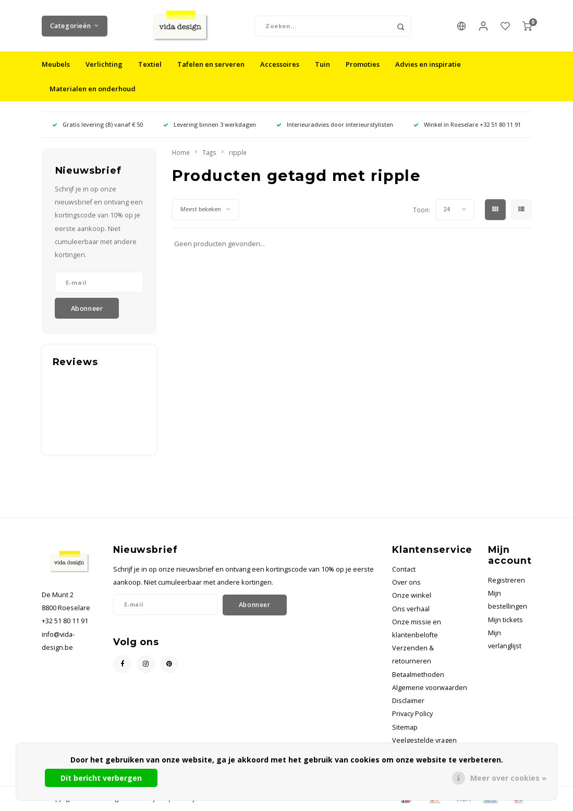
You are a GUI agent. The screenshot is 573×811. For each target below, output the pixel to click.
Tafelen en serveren (211, 64)
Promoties (363, 64)
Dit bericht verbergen (101, 778)
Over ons (406, 582)
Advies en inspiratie (428, 64)
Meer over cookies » (508, 778)
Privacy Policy (412, 714)
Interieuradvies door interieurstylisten (334, 125)
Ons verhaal (411, 609)
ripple (238, 153)
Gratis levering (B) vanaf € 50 (97, 125)
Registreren (506, 580)
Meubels (56, 64)
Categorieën (74, 25)
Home (181, 153)
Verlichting (104, 64)
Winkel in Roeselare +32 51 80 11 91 (467, 125)
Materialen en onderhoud (93, 89)
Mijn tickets (505, 620)
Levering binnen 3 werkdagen (209, 125)
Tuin (322, 64)
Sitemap (405, 727)
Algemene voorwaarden (429, 688)
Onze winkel (411, 595)
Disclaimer (408, 701)
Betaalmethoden (418, 675)
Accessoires (279, 64)
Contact (404, 569)
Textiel (150, 64)
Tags (209, 153)
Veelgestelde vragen (424, 740)
